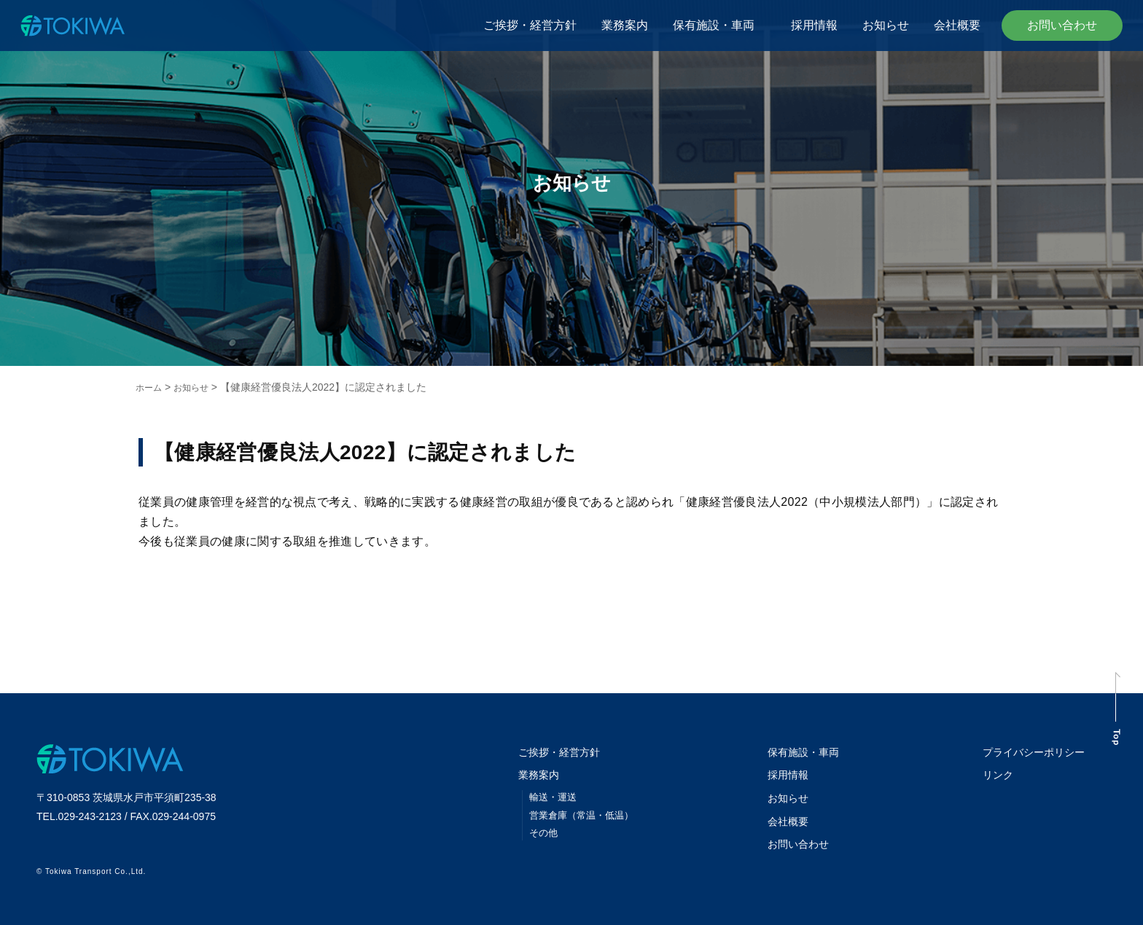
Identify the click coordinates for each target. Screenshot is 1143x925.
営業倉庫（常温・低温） (585, 813)
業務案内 (624, 25)
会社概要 (957, 25)
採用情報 (814, 25)
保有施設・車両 (719, 25)
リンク (991, 774)
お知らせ (885, 25)
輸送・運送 (554, 795)
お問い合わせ (1062, 25)
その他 (544, 831)
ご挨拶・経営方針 (530, 25)
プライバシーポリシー (1030, 751)
